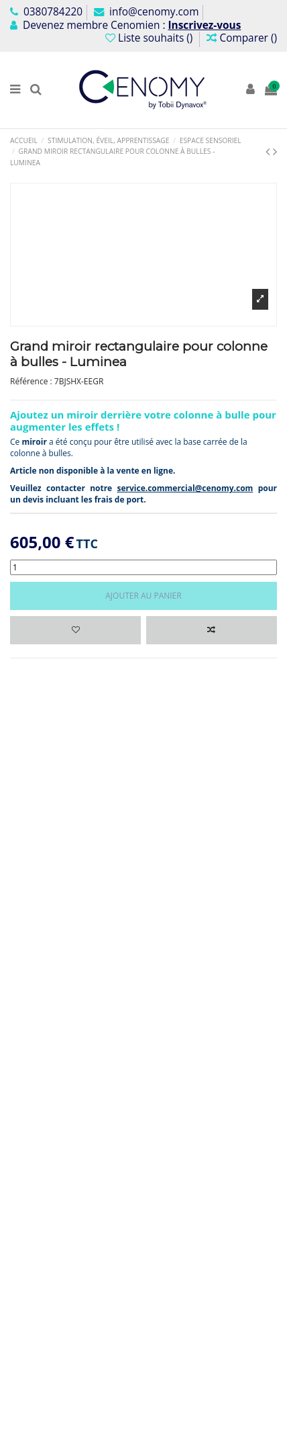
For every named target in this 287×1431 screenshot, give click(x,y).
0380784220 (46, 12)
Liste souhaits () (150, 38)
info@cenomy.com (146, 12)
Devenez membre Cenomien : (125, 25)
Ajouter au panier (143, 595)
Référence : (31, 381)
